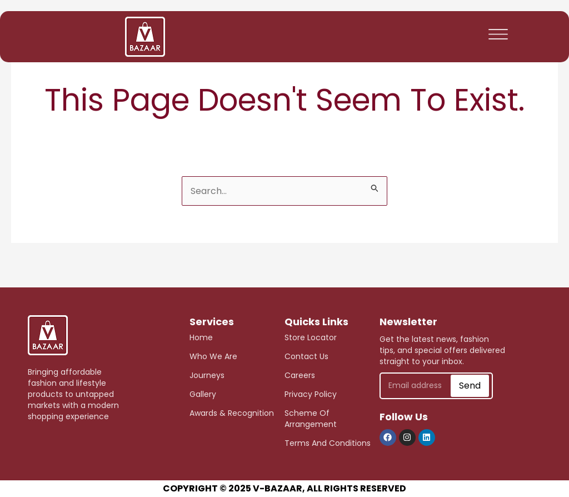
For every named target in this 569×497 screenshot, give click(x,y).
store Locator (310, 337)
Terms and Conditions (327, 443)
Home (201, 337)
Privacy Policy (310, 394)
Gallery (202, 394)
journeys (206, 375)
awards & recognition (231, 413)
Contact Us (306, 356)
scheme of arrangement (310, 418)
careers (299, 375)
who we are (213, 356)
